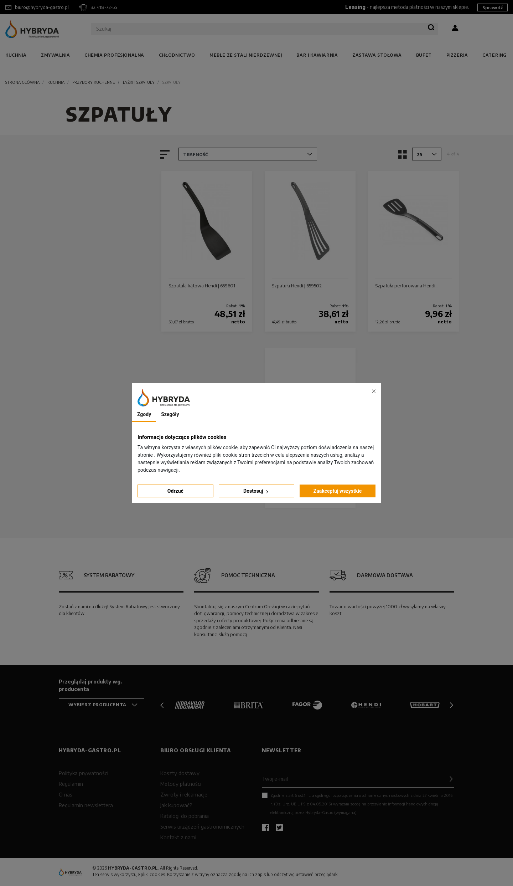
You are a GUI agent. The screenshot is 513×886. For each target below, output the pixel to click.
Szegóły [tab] (170, 414)
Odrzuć (175, 491)
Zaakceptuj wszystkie (338, 491)
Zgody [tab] (144, 414)
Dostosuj (256, 491)
